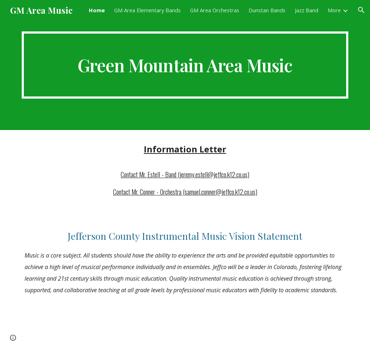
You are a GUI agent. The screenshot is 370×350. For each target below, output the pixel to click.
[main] (185, 65)
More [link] (334, 10)
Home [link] (97, 10)
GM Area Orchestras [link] (214, 10)
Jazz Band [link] (306, 10)
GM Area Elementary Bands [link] (147, 10)
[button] (361, 10)
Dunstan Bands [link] (267, 10)
